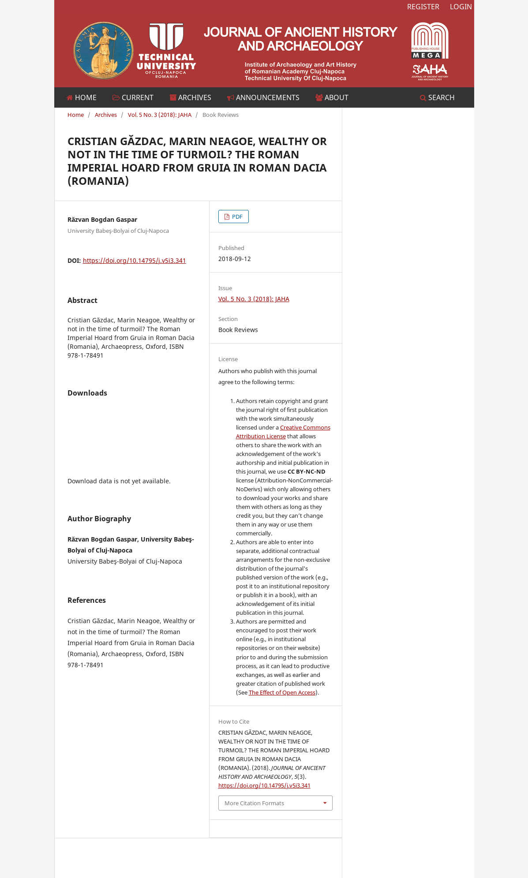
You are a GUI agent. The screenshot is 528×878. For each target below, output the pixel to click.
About (331, 97)
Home (82, 97)
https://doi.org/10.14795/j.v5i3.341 (134, 260)
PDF (237, 216)
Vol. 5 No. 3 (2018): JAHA (159, 115)
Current (133, 97)
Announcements (263, 97)
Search (437, 97)
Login (461, 6)
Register (423, 6)
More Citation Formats (254, 803)
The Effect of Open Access (282, 692)
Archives (190, 97)
